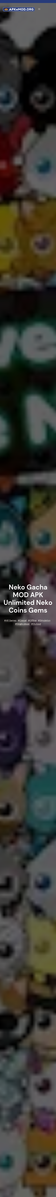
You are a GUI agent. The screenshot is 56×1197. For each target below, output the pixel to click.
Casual (23, 620)
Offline (33, 620)
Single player (23, 623)
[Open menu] (39, 9)
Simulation (45, 620)
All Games (11, 620)
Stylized (37, 623)
